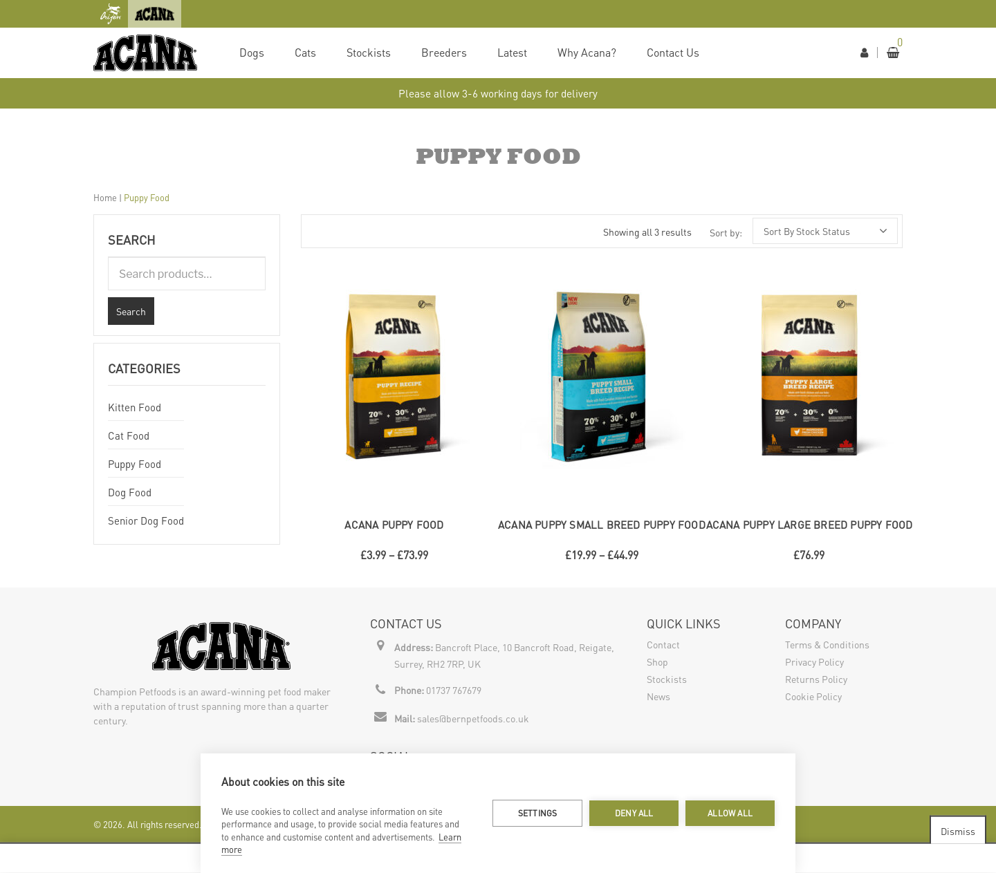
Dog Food (129, 492)
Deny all (634, 813)
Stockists (369, 52)
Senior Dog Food (146, 520)
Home (105, 197)
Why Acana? (586, 52)
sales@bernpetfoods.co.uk (473, 718)
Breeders (444, 52)
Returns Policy (816, 679)
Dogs (251, 52)
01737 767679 (453, 690)
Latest (512, 52)
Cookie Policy (813, 696)
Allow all (730, 813)
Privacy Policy (814, 661)
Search (131, 311)
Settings (537, 813)
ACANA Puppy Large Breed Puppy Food (809, 525)
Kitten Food (134, 407)
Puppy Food (134, 464)
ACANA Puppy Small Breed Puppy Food (602, 525)
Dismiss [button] (958, 830)
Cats (305, 52)
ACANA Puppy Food (393, 525)
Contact (663, 644)
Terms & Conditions (827, 644)
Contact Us (673, 52)
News (658, 696)
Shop (657, 661)
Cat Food (128, 435)
